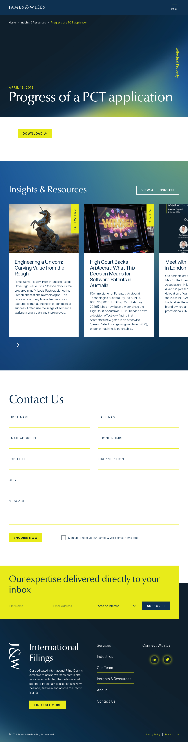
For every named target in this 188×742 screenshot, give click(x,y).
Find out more (47, 705)
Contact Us (106, 701)
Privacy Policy (152, 734)
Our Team (105, 668)
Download (35, 133)
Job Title (17, 459)
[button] (18, 345)
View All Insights (158, 190)
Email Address (22, 438)
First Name (19, 417)
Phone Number (112, 438)
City (13, 480)
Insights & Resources (33, 22)
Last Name (108, 417)
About (102, 690)
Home (12, 22)
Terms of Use (172, 734)
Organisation (111, 459)
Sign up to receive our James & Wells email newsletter (100, 538)
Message (17, 500)
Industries (105, 656)
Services (104, 645)
